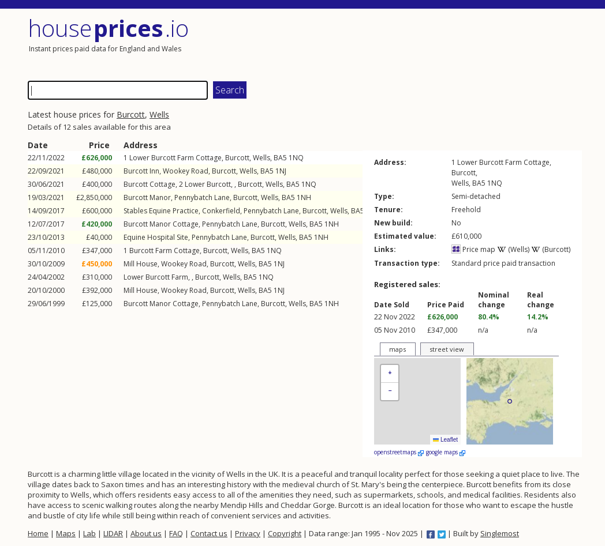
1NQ (296, 158)
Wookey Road (185, 171)
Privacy (247, 533)
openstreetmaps (399, 452)
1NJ (280, 171)
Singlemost (499, 533)
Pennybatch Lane (202, 197)
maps (397, 349)
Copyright (284, 533)
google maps (445, 452)
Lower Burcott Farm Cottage (175, 158)
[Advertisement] (443, 43)
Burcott (131, 114)
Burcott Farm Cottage (164, 250)
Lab (89, 533)
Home (38, 533)
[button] (389, 374)
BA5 (280, 158)
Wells (159, 114)
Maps (66, 533)
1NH (304, 197)
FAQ (176, 533)
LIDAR (113, 533)
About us (146, 533)
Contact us (209, 533)
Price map (473, 249)
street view (447, 349)
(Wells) (513, 249)
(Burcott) (550, 249)
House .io (108, 28)
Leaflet (445, 439)
